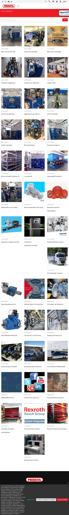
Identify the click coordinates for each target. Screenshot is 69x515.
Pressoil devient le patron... (56, 403)
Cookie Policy (31, 499)
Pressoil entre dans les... (32, 403)
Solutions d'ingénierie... (8, 87)
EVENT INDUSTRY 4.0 (7, 403)
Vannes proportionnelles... (9, 371)
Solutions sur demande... (32, 87)
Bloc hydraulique (29, 149)
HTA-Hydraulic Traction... (55, 278)
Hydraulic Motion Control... (55, 246)
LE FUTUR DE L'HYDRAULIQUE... (56, 371)
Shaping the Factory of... (55, 340)
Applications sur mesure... (32, 118)
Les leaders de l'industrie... (55, 309)
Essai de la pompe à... (53, 149)
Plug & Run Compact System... (10, 246)
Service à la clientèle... (31, 52)
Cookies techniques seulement (46, 499)
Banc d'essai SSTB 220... (8, 52)
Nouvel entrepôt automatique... (57, 434)
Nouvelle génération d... (8, 309)
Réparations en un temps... (9, 212)
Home (2, 11)
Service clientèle (52, 118)
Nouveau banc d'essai (31, 465)
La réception (28, 180)
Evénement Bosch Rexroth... (33, 371)
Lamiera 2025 (51, 87)
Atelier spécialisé (6, 149)
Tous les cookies (62, 499)
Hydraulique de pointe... (54, 180)
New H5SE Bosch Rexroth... (9, 340)
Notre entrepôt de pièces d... (10, 180)
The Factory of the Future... (33, 340)
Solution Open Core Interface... (34, 309)
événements (9, 11)
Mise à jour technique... (54, 52)
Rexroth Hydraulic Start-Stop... (34, 212)
